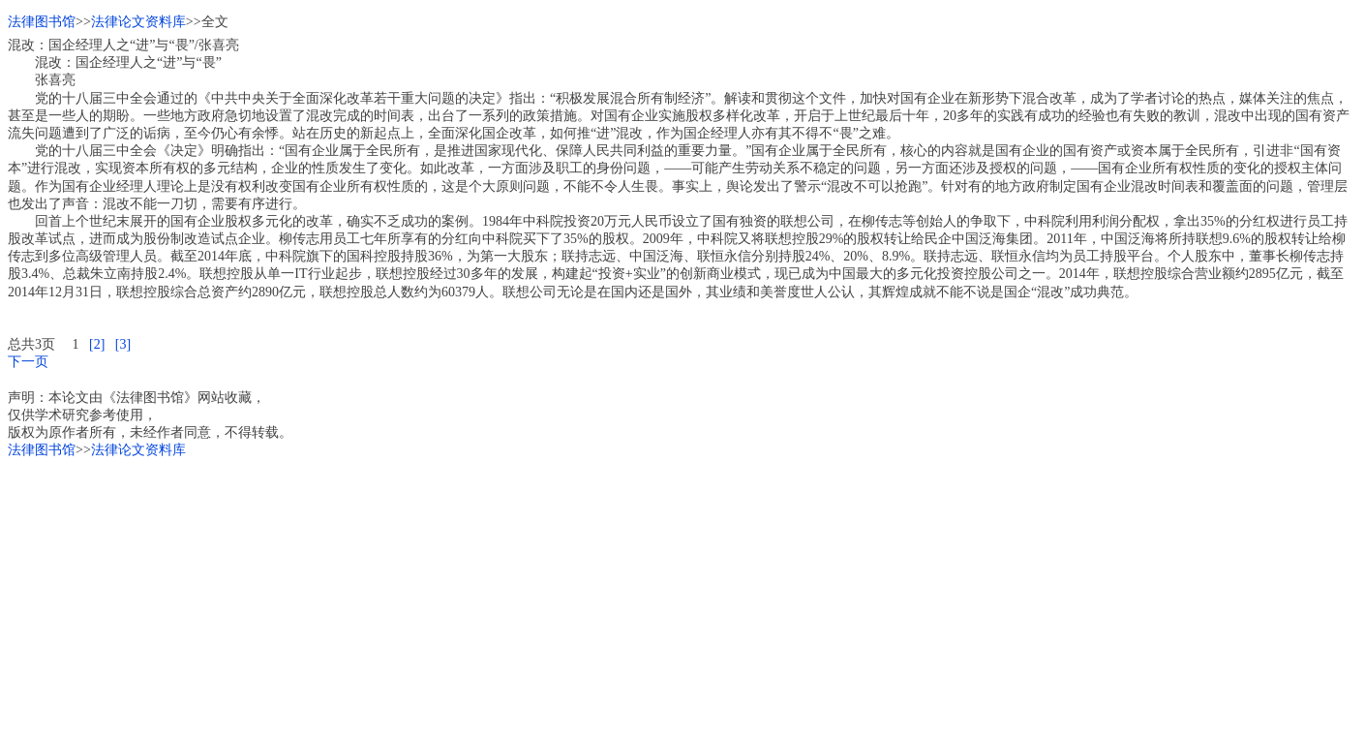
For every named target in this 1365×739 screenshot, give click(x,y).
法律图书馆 (42, 22)
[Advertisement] (588, 595)
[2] (97, 344)
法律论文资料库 (138, 22)
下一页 (28, 361)
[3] (123, 344)
